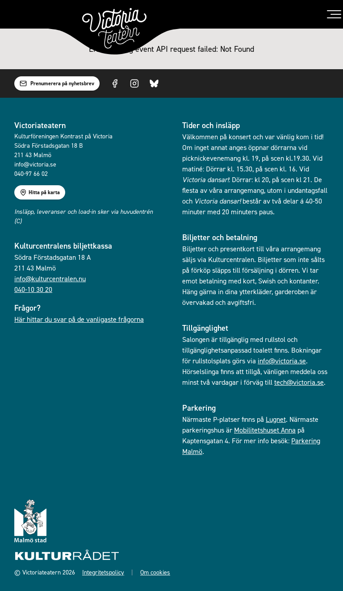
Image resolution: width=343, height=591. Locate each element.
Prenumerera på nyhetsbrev (57, 83)
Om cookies (155, 572)
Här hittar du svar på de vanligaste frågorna (79, 319)
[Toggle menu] (334, 14)
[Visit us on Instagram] (134, 83)
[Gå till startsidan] (114, 28)
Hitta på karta (40, 192)
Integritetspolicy (103, 572)
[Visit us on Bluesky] (154, 83)
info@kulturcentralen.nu (50, 278)
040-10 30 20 (33, 289)
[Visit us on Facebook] (114, 83)
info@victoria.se (282, 360)
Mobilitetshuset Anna (265, 429)
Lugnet (276, 419)
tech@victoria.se (299, 382)
